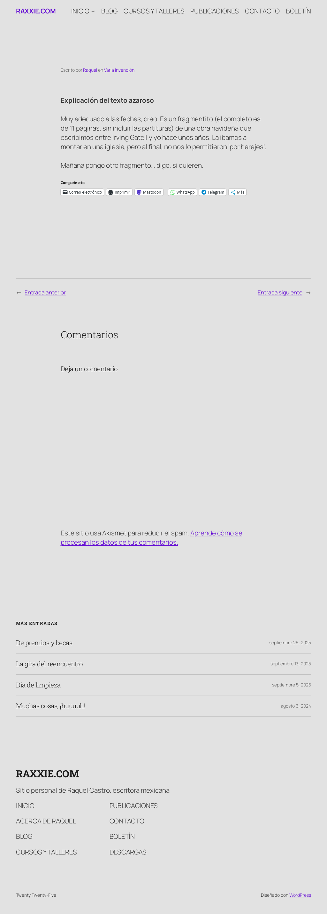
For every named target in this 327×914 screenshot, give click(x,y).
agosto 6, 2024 (296, 706)
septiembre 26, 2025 (290, 642)
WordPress (300, 895)
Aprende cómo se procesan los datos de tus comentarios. (151, 537)
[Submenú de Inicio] (93, 11)
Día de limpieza (38, 685)
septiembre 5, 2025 (291, 685)
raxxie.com (36, 10)
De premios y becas (44, 643)
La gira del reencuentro (49, 664)
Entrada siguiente (280, 292)
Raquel (90, 70)
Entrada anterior (45, 292)
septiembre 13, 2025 (290, 664)
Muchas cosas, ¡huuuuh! (50, 706)
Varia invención (119, 70)
